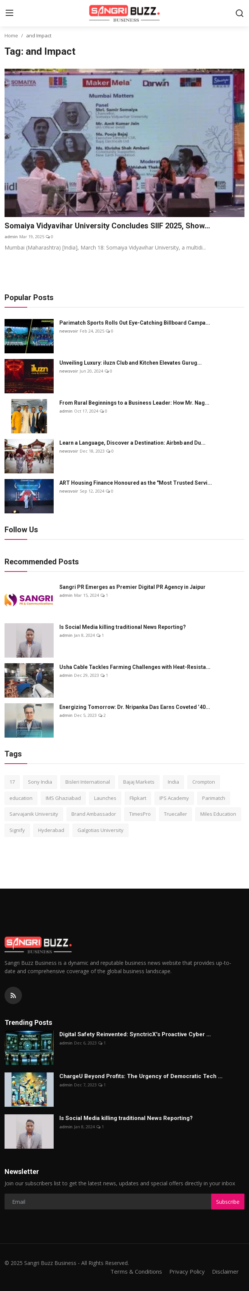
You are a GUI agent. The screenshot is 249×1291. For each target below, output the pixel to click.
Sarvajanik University (33, 813)
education (20, 798)
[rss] (13, 995)
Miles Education (218, 813)
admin (11, 236)
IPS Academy (174, 798)
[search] (239, 13)
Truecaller (175, 813)
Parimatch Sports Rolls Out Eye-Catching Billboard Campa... (134, 323)
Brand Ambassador (93, 813)
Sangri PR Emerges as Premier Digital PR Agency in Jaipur (132, 587)
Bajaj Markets (139, 781)
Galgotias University (100, 830)
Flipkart (138, 798)
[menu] (9, 13)
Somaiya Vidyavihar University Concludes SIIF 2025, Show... (107, 225)
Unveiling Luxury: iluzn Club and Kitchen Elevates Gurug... (130, 363)
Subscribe (228, 1201)
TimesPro (140, 813)
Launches (105, 798)
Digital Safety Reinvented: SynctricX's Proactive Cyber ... (135, 1034)
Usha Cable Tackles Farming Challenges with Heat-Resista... (134, 667)
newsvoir (68, 331)
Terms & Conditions (136, 1271)
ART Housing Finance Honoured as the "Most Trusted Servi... (135, 483)
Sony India (40, 781)
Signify (17, 830)
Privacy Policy (187, 1271)
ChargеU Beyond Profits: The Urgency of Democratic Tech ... (141, 1076)
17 (12, 781)
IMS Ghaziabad (63, 798)
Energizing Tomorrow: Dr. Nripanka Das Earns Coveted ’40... (134, 707)
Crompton (203, 781)
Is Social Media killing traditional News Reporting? (122, 627)
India (173, 781)
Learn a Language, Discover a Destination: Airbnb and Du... (132, 443)
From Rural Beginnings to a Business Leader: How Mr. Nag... (134, 403)
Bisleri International (87, 781)
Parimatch (213, 798)
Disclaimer (225, 1271)
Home (11, 35)
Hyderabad (51, 830)
